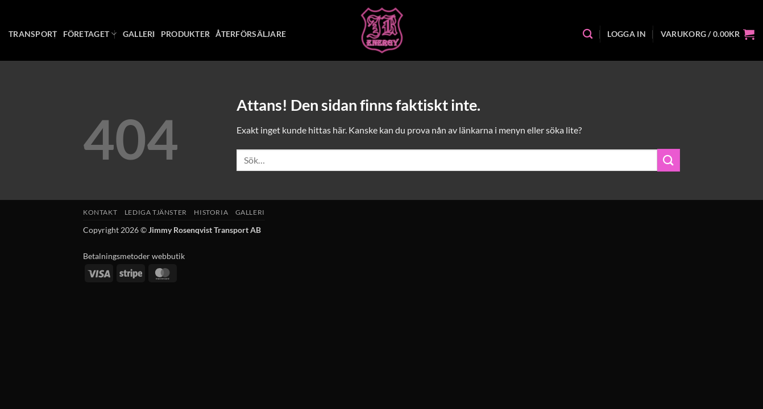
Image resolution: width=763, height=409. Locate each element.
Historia (211, 212)
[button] (626, 34)
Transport (33, 34)
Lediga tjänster (156, 212)
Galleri (139, 34)
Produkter (185, 34)
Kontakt (100, 212)
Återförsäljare (250, 34)
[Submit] (668, 160)
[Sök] (587, 34)
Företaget (90, 33)
